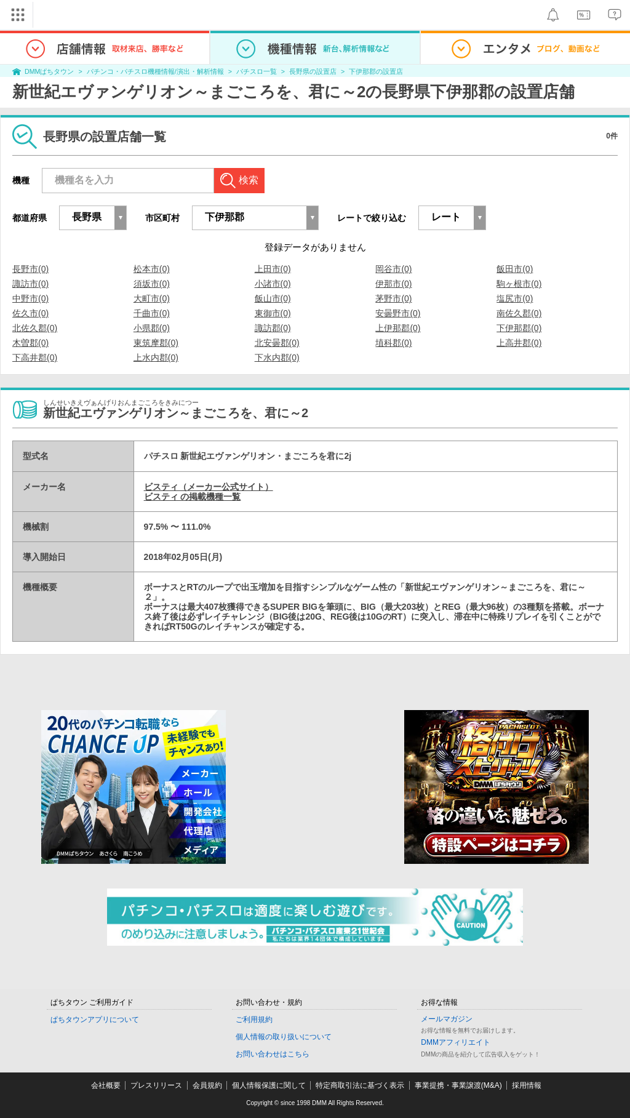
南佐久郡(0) (518, 313)
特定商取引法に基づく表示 (360, 1085)
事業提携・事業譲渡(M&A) (458, 1085)
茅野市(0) (393, 298)
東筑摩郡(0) (156, 342)
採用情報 (526, 1085)
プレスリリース (156, 1085)
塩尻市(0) (514, 298)
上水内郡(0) (156, 357)
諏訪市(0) (30, 283)
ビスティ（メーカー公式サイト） (208, 487)
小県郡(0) (152, 328)
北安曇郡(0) (277, 342)
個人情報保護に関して (269, 1085)
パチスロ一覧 (256, 71)
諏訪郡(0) (273, 328)
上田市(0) (273, 269)
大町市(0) (152, 298)
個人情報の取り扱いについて (284, 1036)
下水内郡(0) (277, 357)
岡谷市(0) (393, 269)
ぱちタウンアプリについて (94, 1019)
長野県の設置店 (313, 71)
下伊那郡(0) (518, 328)
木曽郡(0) (30, 342)
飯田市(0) (514, 269)
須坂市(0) (152, 283)
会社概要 (106, 1085)
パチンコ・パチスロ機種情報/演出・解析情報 (155, 71)
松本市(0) (152, 269)
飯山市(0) (273, 298)
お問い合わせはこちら (272, 1054)
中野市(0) (30, 298)
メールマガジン (446, 1019)
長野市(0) (30, 269)
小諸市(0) (273, 283)
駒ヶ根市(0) (518, 283)
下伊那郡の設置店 (376, 71)
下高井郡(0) (34, 357)
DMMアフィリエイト (455, 1042)
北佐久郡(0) (34, 328)
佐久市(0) (30, 313)
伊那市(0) (393, 283)
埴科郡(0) (393, 342)
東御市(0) (273, 313)
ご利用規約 (254, 1019)
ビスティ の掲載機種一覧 (192, 496)
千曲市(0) (152, 313)
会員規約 (207, 1085)
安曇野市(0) (397, 313)
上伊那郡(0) (397, 328)
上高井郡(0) (518, 342)
